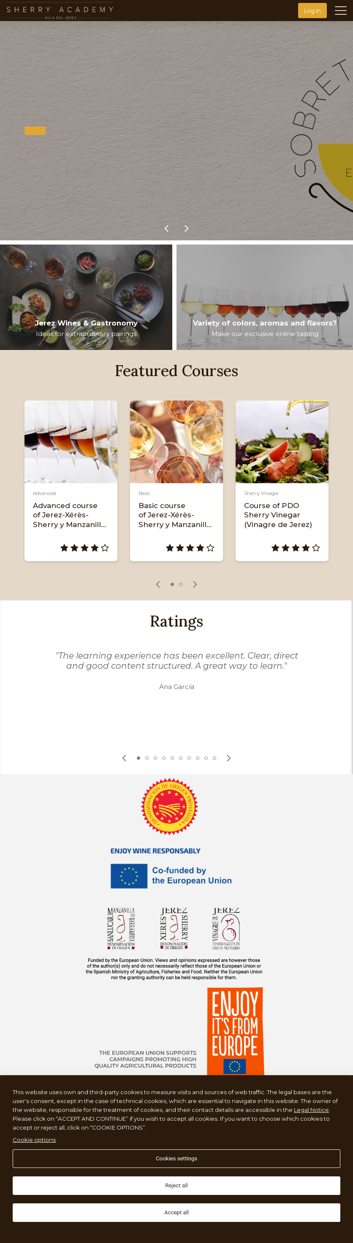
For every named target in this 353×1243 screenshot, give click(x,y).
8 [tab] (197, 758)
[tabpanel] (71, 481)
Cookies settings (176, 1158)
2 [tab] (180, 584)
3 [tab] (155, 758)
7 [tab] (189, 758)
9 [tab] (206, 758)
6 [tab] (180, 758)
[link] (166, 228)
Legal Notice (311, 1109)
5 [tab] (172, 758)
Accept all (176, 1212)
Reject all (176, 1185)
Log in (312, 10)
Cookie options (34, 1139)
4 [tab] (164, 758)
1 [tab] (172, 584)
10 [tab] (214, 758)
